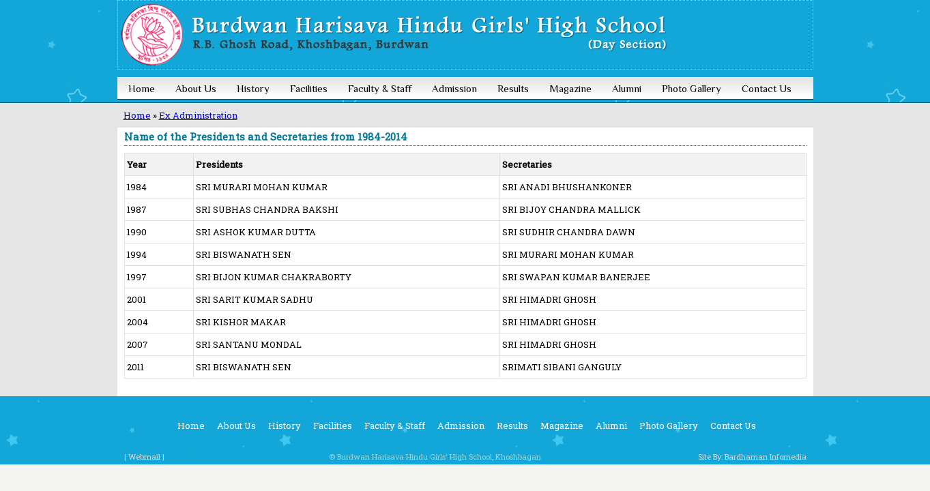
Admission (454, 88)
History (253, 88)
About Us (195, 88)
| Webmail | (144, 456)
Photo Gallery (691, 88)
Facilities (309, 88)
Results (513, 88)
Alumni (626, 88)
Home (141, 88)
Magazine (570, 88)
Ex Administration (198, 115)
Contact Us (766, 88)
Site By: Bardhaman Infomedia (752, 456)
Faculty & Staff (379, 88)
